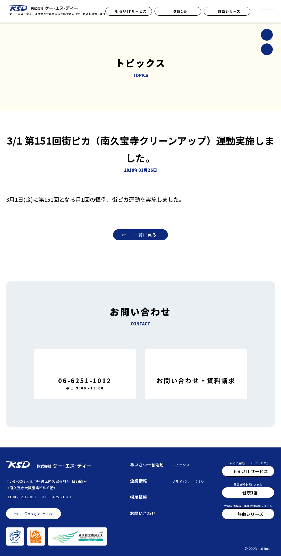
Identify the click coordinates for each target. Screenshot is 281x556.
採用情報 (138, 497)
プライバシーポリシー (190, 481)
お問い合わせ (142, 513)
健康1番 (180, 11)
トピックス (181, 465)
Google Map (38, 514)
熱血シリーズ (229, 11)
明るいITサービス (131, 11)
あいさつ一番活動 (147, 464)
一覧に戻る (145, 235)
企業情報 (138, 481)
